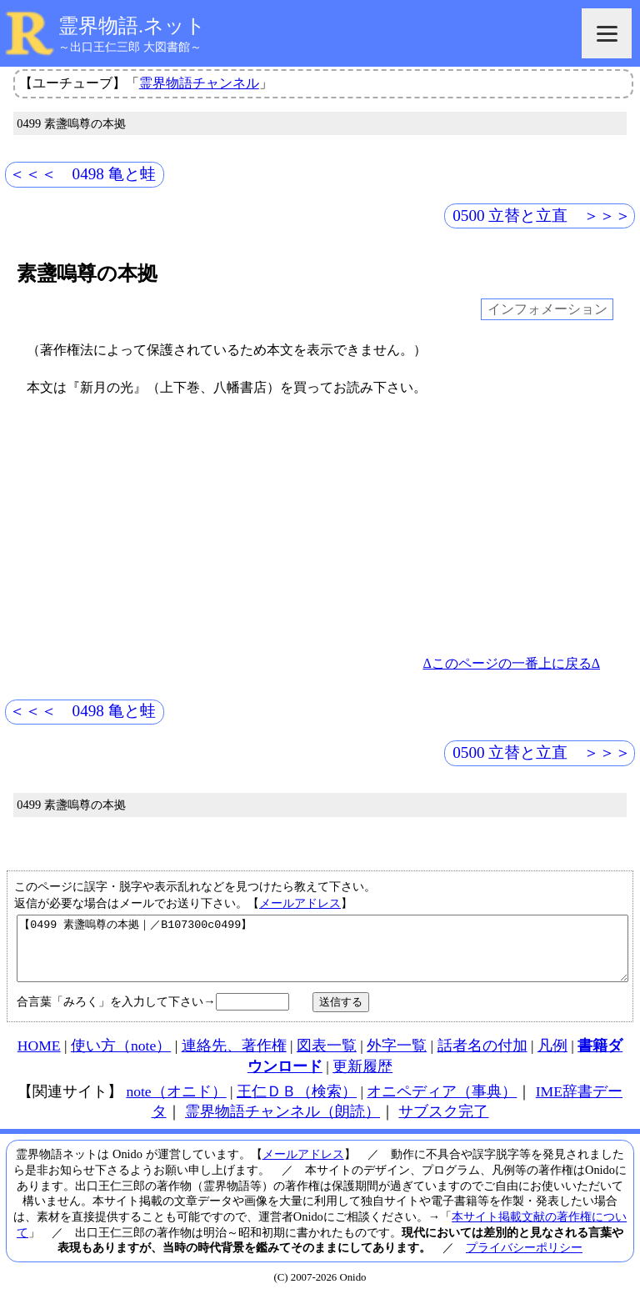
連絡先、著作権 (234, 1058)
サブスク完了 (443, 1124)
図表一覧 (327, 1058)
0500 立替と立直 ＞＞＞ (541, 215)
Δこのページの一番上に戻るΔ (511, 663)
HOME (39, 1058)
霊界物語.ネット (132, 26)
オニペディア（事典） (442, 1104)
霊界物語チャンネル (199, 83)
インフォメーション (548, 310)
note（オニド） (176, 1104)
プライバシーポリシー (524, 1259)
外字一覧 (397, 1058)
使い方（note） (121, 1058)
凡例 (553, 1058)
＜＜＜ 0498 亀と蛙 (82, 174)
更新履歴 (362, 1079)
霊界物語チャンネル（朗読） (282, 1124)
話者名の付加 (483, 1058)
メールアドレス (300, 903)
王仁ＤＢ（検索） (297, 1104)
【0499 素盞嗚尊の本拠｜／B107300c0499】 (322, 955)
